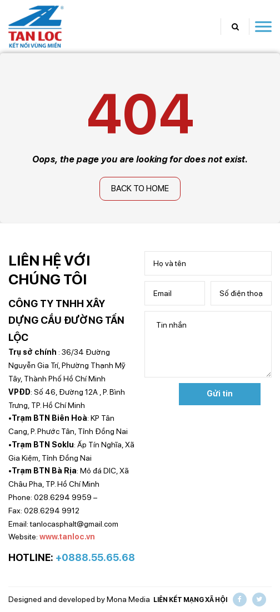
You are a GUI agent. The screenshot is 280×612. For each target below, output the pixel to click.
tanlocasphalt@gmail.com (74, 523)
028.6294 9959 (63, 497)
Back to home (140, 188)
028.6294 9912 (51, 510)
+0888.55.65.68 (95, 557)
